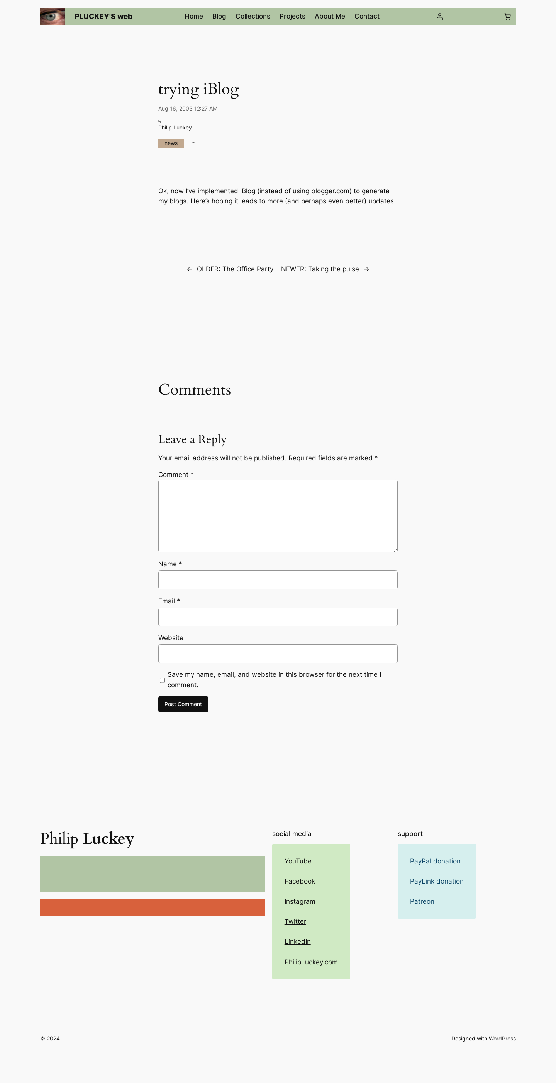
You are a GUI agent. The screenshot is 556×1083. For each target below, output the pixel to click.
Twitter (295, 921)
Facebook (300, 881)
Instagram (300, 901)
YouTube (298, 861)
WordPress (502, 1038)
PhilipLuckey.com (311, 962)
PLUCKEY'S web (103, 16)
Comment (176, 474)
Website (170, 638)
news (171, 143)
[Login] (439, 16)
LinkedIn (298, 941)
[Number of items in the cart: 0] (508, 16)
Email (169, 601)
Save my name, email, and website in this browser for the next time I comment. (274, 679)
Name (170, 564)
